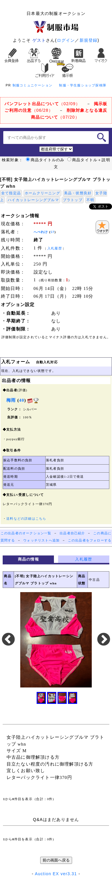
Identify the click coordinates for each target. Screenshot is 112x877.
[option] (56, 639)
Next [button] (103, 639)
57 (53, 232)
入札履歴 (54, 248)
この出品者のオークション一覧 (26, 533)
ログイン (66, 40)
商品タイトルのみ (45, 160)
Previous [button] (8, 639)
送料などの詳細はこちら (26, 518)
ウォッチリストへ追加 (41, 540)
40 (21, 400)
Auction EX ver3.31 (56, 873)
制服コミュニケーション (32, 85)
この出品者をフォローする (89, 540)
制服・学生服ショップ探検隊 (82, 85)
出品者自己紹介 (72, 533)
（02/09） (42, 103)
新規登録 (89, 40)
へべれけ (41, 232)
